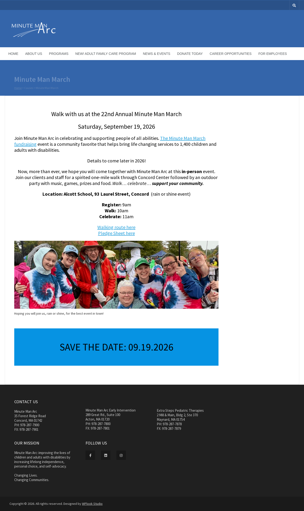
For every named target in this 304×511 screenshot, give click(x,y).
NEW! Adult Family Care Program (105, 54)
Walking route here (116, 227)
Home (13, 54)
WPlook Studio (92, 504)
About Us (33, 54)
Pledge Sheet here (116, 233)
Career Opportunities (231, 54)
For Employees (272, 54)
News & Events (156, 54)
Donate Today (190, 54)
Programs (58, 54)
